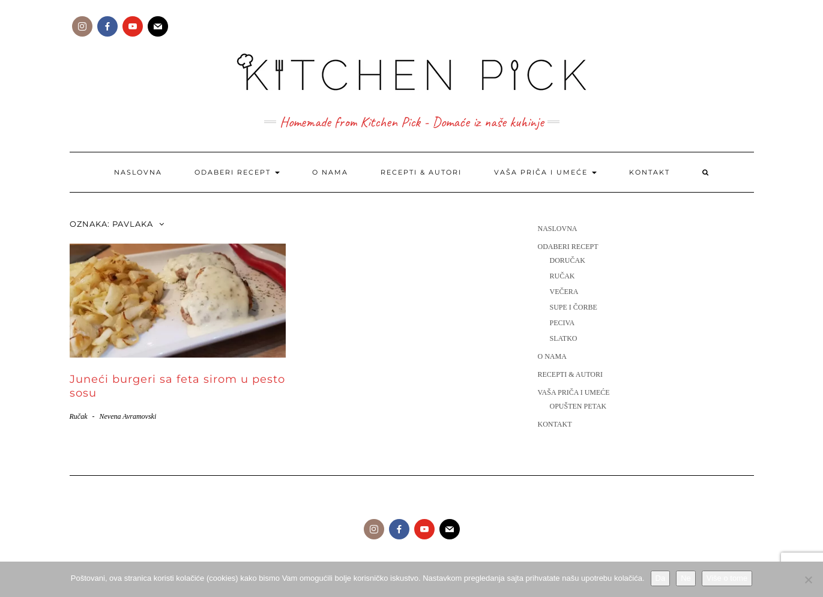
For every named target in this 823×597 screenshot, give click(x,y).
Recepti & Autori (421, 172)
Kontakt (649, 172)
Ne (686, 578)
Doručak (567, 260)
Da (661, 578)
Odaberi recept (237, 172)
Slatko (563, 338)
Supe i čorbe (573, 307)
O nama (330, 172)
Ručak (79, 416)
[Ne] (808, 580)
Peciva (562, 323)
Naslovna (138, 172)
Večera (564, 291)
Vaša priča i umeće (545, 172)
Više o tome (727, 578)
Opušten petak (578, 406)
